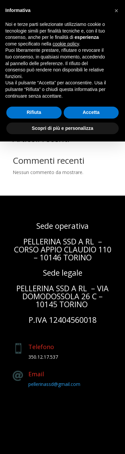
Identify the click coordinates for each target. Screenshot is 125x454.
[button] (116, 10)
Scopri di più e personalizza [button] (62, 128)
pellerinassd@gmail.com (54, 384)
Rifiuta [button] (34, 112)
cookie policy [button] (66, 43)
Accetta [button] (91, 112)
